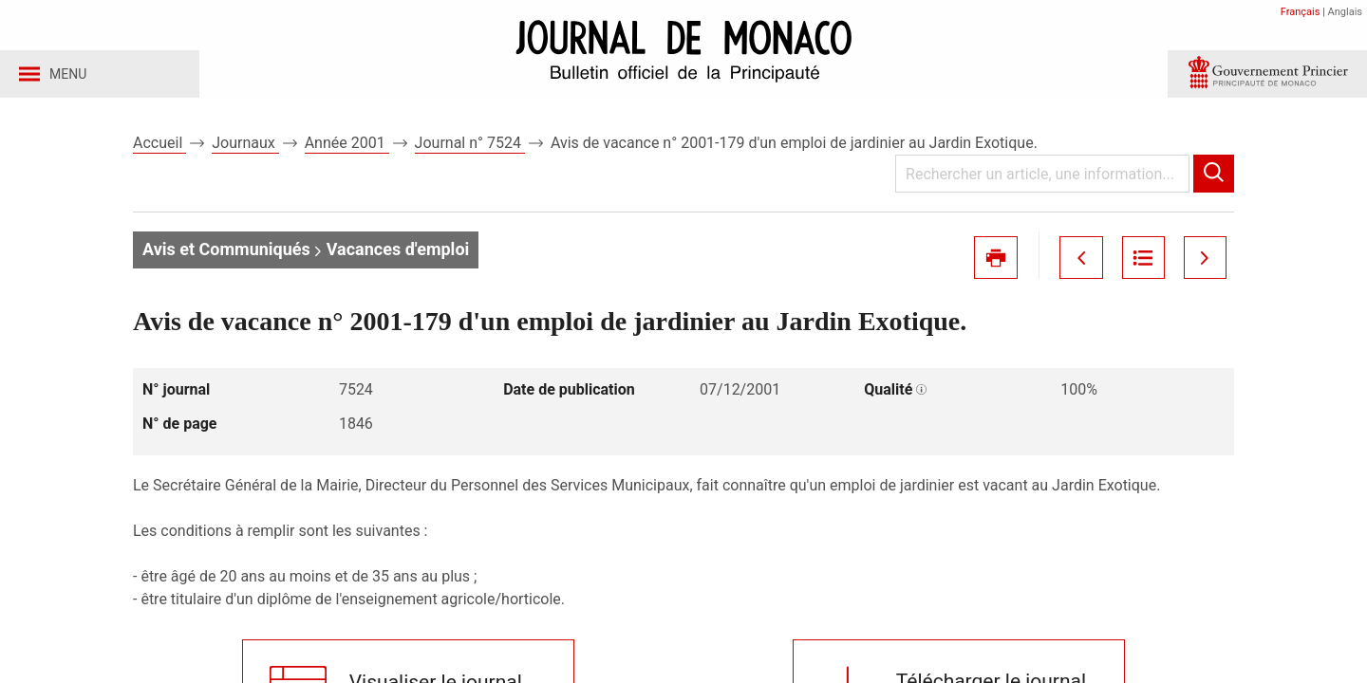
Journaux (245, 150)
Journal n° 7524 (470, 150)
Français (1300, 12)
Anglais (1345, 12)
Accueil (159, 150)
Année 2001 (347, 150)
